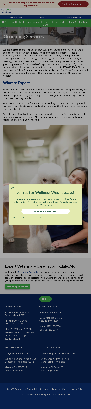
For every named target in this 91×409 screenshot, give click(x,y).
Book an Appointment (45, 211)
